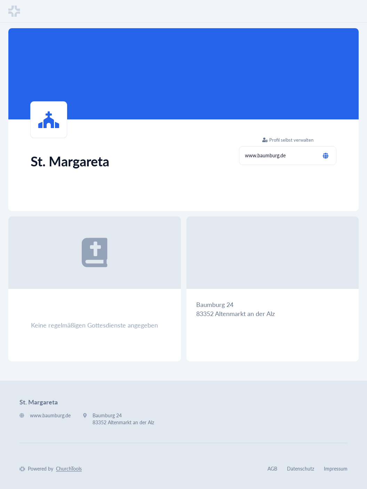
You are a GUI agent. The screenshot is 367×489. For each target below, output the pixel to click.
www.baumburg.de (265, 155)
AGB (272, 469)
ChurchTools (69, 469)
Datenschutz (300, 469)
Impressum (336, 469)
